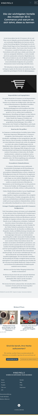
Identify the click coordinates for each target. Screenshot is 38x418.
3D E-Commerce (29, 71)
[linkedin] (19, 405)
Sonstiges (19, 291)
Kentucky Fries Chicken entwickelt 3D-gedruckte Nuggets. (29, 327)
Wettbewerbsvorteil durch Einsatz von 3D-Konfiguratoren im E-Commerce (9, 328)
